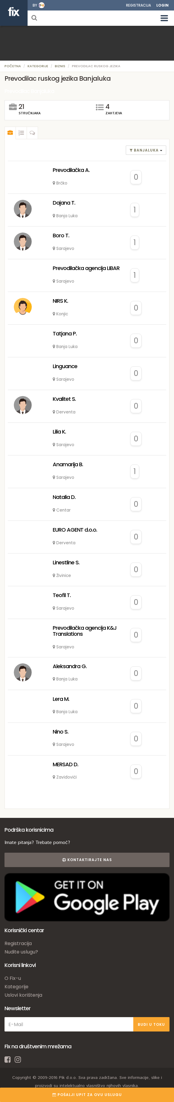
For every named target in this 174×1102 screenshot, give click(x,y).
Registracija (138, 5)
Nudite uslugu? (21, 951)
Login (162, 5)
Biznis (60, 66)
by (35, 5)
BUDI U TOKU (151, 1024)
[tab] (10, 133)
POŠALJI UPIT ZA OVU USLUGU (87, 1094)
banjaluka (145, 150)
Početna (12, 66)
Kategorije (38, 66)
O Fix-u (12, 978)
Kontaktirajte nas (87, 859)
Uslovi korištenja (23, 995)
